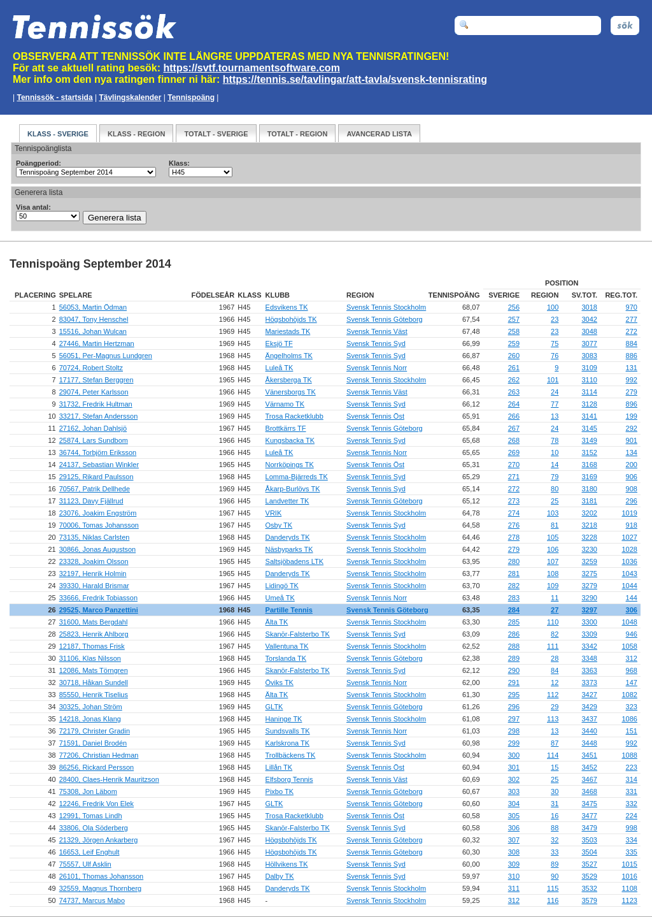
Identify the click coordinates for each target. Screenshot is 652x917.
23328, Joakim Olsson (94, 561)
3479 (589, 828)
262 (514, 380)
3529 (589, 876)
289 (514, 658)
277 (631, 319)
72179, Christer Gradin (94, 731)
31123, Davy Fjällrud (91, 501)
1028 (629, 549)
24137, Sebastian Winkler (99, 464)
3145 (589, 428)
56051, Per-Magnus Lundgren (105, 355)
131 (631, 368)
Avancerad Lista (379, 134)
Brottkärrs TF (286, 428)
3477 (589, 816)
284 (514, 610)
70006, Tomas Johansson (99, 525)
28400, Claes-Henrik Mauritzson (109, 779)
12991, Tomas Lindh (90, 816)
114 (552, 755)
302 (514, 779)
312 (631, 658)
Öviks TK (280, 682)
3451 (589, 755)
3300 (589, 622)
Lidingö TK (282, 585)
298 (514, 731)
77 (554, 404)
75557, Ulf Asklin (85, 864)
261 (514, 368)
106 (552, 549)
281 (514, 573)
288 (514, 646)
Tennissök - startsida (54, 97)
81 (554, 525)
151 (631, 731)
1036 (629, 561)
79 (554, 476)
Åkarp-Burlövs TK (293, 489)
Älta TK (277, 622)
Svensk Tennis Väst (377, 331)
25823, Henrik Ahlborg (94, 634)
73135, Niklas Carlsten (94, 537)
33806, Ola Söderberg (93, 828)
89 (554, 864)
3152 (589, 452)
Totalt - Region (297, 134)
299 (514, 743)
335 (631, 852)
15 (554, 767)
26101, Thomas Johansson (101, 876)
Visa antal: (33, 207)
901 (631, 440)
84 (554, 670)
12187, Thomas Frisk (92, 646)
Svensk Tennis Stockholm (386, 307)
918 (631, 525)
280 (514, 561)
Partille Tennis (289, 610)
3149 (589, 440)
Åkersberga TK (289, 380)
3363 (589, 670)
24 (554, 392)
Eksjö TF (279, 343)
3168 (589, 464)
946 (631, 634)
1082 (629, 694)
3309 (589, 634)
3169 (589, 476)
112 (552, 694)
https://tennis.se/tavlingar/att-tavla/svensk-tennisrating (355, 79)
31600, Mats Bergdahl (93, 622)
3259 (589, 561)
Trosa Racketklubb (294, 416)
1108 (629, 888)
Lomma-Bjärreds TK (297, 476)
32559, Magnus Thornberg (100, 888)
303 (514, 791)
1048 (629, 622)
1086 (629, 719)
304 (514, 803)
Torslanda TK (286, 658)
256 (514, 307)
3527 (589, 864)
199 (631, 416)
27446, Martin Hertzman (96, 343)
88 (554, 828)
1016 (629, 876)
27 (554, 610)
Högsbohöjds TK (291, 319)
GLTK (274, 707)
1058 (629, 646)
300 (514, 755)
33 (554, 852)
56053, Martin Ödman (93, 307)
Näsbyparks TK (289, 549)
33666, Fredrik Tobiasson (98, 598)
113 (552, 719)
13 (554, 416)
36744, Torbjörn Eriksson (97, 452)
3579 (589, 900)
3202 (589, 513)
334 (631, 840)
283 (514, 598)
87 (554, 743)
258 (514, 331)
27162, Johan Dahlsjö (93, 428)
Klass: (179, 163)
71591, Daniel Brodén (93, 743)
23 (554, 319)
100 (552, 307)
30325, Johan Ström (90, 707)
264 (514, 404)
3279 (589, 585)
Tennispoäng (191, 97)
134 (631, 452)
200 (631, 464)
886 (631, 355)
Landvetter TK (287, 501)
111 (552, 646)
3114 (589, 392)
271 (514, 476)
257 (514, 319)
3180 (589, 489)
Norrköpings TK (290, 464)
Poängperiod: (38, 163)
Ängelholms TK (289, 355)
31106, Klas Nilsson (90, 658)
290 (514, 670)
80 (554, 489)
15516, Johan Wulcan (93, 331)
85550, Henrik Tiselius (93, 694)
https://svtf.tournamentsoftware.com (252, 67)
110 (552, 622)
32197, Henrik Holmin (93, 573)
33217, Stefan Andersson (98, 416)
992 (631, 380)
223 (631, 767)
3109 (589, 368)
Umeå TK (280, 598)
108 (552, 573)
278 (514, 537)
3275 (589, 573)
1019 (629, 513)
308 (514, 852)
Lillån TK (279, 767)
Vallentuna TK (287, 646)
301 (514, 767)
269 (514, 452)
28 (554, 658)
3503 (589, 840)
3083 (589, 355)
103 (552, 513)
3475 (589, 803)
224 (631, 816)
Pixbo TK (280, 791)
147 (631, 682)
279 (631, 392)
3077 (589, 343)
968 (631, 670)
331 (631, 791)
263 (514, 392)
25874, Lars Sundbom (93, 440)
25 (554, 501)
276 (514, 525)
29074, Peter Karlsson (94, 392)
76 (554, 355)
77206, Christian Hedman (99, 755)
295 (514, 694)
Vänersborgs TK (291, 392)
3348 (589, 658)
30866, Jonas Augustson (97, 549)
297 (514, 719)
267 (514, 428)
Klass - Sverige (58, 134)
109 (552, 585)
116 (552, 900)
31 (554, 803)
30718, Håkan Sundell (93, 682)
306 (631, 610)
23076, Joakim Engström (98, 513)
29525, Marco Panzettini (98, 610)
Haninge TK (284, 719)
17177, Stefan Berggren (96, 380)
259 (514, 343)
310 (514, 876)
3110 (589, 380)
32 (554, 840)
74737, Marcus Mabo (92, 900)
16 (554, 816)
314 (631, 779)
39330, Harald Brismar (94, 585)
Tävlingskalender (130, 97)
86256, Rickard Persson (96, 767)
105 (552, 537)
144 (631, 598)
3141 (589, 416)
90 (554, 876)
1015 (629, 864)
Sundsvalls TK (288, 731)
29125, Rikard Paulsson (96, 476)
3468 (589, 791)
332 (631, 803)
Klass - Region (136, 134)
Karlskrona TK (288, 743)
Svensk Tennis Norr (376, 368)
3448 (589, 743)
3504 (589, 852)
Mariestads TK (288, 331)
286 (514, 634)
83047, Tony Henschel (94, 319)
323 (631, 707)
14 (554, 464)
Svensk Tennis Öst (375, 416)
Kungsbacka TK (290, 440)
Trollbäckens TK (291, 755)
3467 (589, 779)
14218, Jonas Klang (90, 719)
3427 (589, 694)
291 (514, 682)
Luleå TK (280, 368)
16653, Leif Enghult (89, 852)
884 (631, 343)
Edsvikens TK (287, 307)
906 (631, 476)
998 (631, 828)
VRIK (274, 513)
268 (514, 440)
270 (514, 464)
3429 (589, 707)
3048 (589, 331)
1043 (629, 573)
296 (631, 501)
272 (631, 331)
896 (631, 404)
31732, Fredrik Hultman (95, 404)
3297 (589, 610)
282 (514, 585)
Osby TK (279, 525)
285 (514, 622)
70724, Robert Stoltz (91, 368)
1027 (629, 537)
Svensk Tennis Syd (376, 343)
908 (631, 489)
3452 (589, 767)
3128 (589, 404)
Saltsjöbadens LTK (295, 561)
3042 (589, 319)
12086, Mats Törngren (93, 670)
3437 (589, 719)
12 (554, 682)
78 (554, 440)
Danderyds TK (288, 537)
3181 (589, 501)
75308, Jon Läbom (88, 791)
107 (552, 561)
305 (514, 816)
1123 (629, 900)
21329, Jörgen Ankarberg (98, 840)
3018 (589, 307)
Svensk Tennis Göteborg (384, 319)
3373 (589, 682)
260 (514, 355)
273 (514, 501)
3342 (589, 646)
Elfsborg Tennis (289, 779)
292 (631, 428)
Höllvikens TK (287, 864)
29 (554, 707)
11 (554, 598)
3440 (589, 731)
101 (552, 380)
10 (554, 452)
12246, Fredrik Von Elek (96, 803)
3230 (589, 549)
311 (514, 888)
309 (514, 864)
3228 (589, 537)
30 (554, 791)
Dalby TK (280, 876)
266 (514, 416)
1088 (629, 755)
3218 (589, 525)
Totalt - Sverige (216, 134)
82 (554, 634)
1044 (629, 585)
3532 (589, 888)
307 (514, 840)
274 (514, 513)
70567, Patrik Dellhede (94, 489)
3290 (589, 598)
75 (554, 343)
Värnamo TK (285, 404)
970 (631, 307)
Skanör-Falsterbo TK (298, 634)
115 (552, 888)
